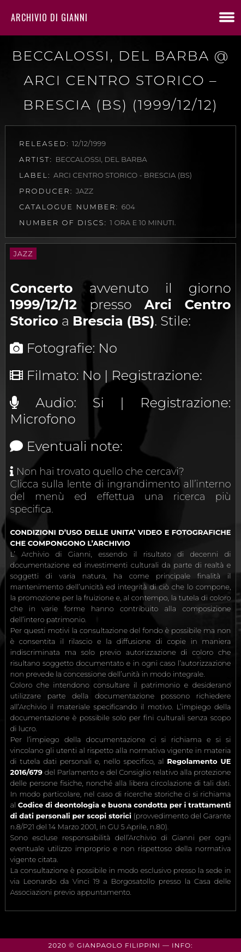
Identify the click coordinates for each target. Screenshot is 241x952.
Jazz (23, 253)
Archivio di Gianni (49, 17)
